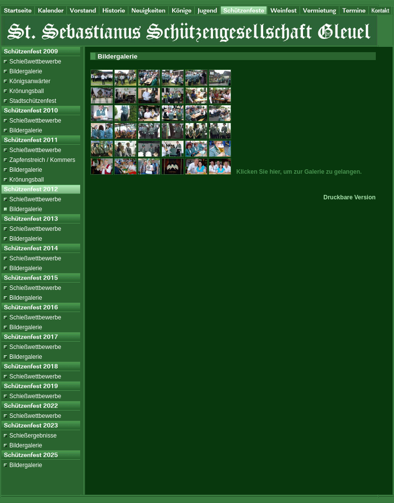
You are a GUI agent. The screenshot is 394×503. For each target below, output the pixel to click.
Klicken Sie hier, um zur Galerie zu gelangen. (299, 171)
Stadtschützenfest (32, 100)
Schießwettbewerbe (35, 61)
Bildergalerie (25, 71)
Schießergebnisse (33, 435)
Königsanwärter (29, 81)
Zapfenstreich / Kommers (42, 160)
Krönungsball (26, 91)
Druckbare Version (350, 197)
